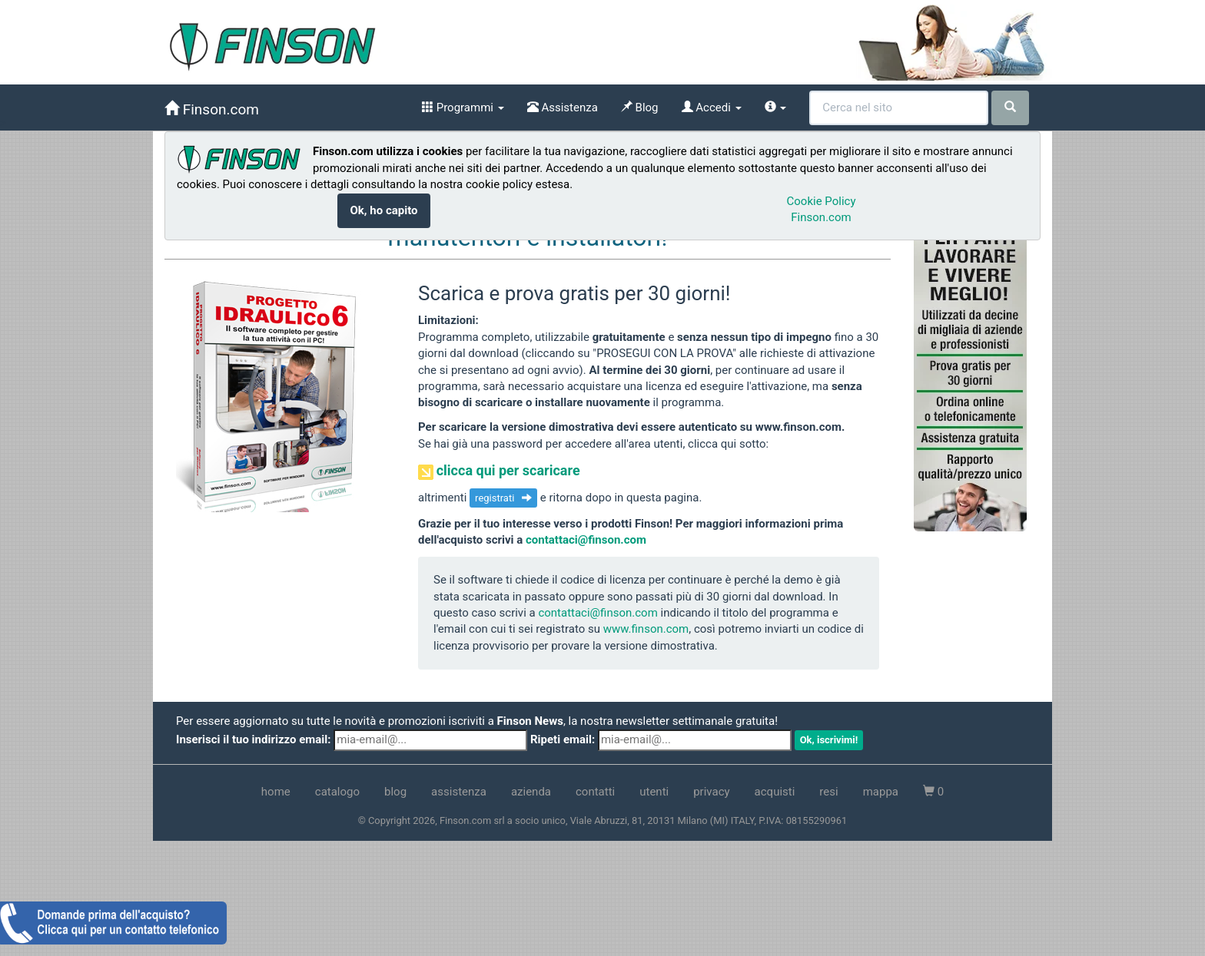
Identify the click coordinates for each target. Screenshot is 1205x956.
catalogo (337, 792)
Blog (640, 107)
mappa (880, 792)
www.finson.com (646, 629)
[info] (775, 107)
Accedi (712, 107)
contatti (595, 792)
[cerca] (1010, 108)
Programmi (463, 107)
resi (828, 792)
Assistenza (562, 107)
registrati (503, 498)
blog (395, 792)
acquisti (775, 792)
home (275, 792)
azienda (531, 792)
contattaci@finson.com (586, 540)
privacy (711, 792)
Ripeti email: (562, 739)
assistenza (458, 792)
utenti (654, 792)
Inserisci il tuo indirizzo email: (253, 739)
